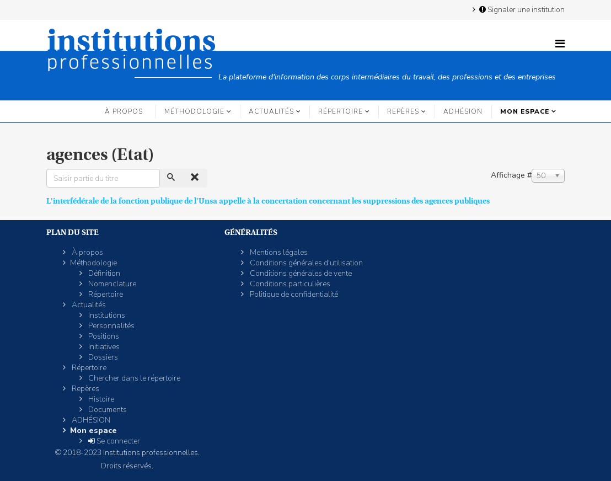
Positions (103, 336)
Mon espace (524, 111)
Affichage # (511, 175)
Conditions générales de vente (300, 273)
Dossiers (102, 357)
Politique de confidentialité (293, 294)
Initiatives (103, 346)
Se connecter (113, 441)
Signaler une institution (521, 9)
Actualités (271, 111)
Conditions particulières (289, 284)
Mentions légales (278, 252)
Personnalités (111, 325)
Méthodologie (194, 111)
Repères (403, 111)
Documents (107, 409)
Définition (103, 273)
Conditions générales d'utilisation (305, 263)
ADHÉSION (463, 111)
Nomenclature (111, 284)
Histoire (100, 399)
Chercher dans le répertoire (133, 378)
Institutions (106, 315)
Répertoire (340, 111)
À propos (124, 111)
